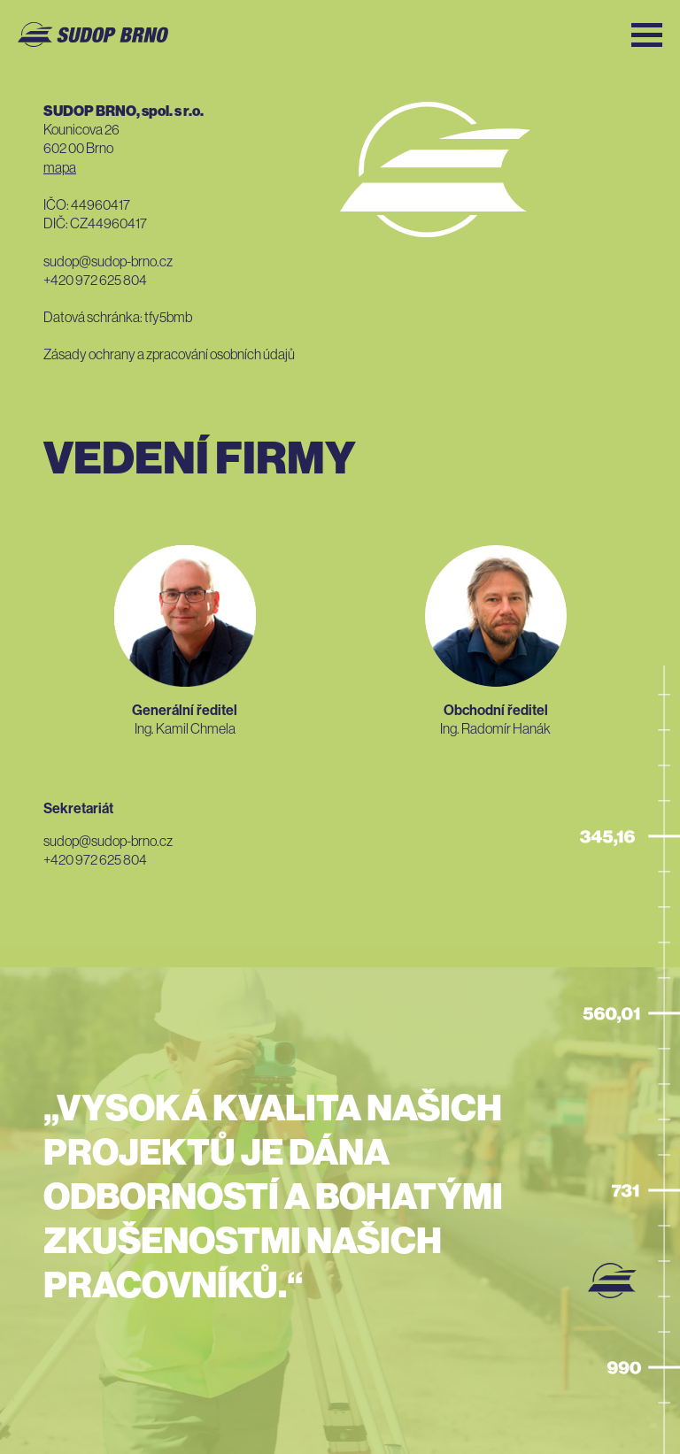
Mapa (59, 167)
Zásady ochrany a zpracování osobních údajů (169, 354)
